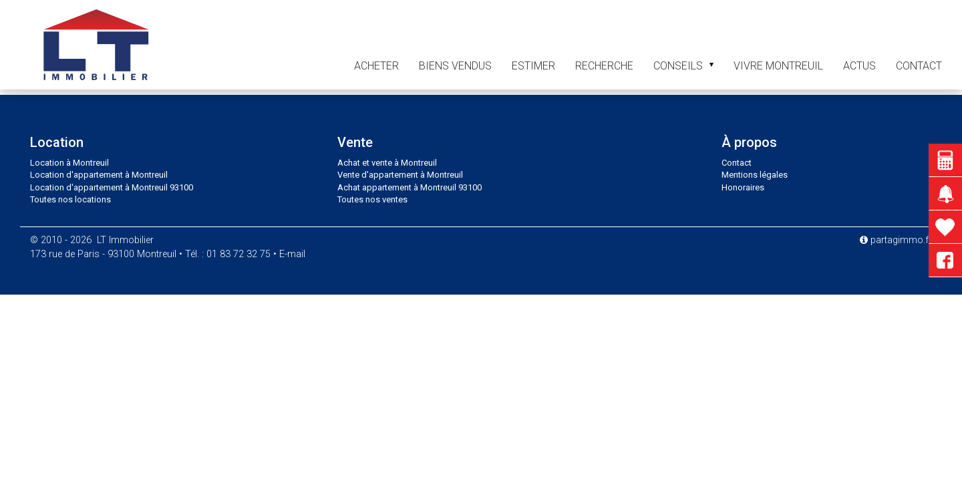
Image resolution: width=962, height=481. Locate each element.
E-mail (292, 254)
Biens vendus (455, 65)
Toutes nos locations (70, 199)
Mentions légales (755, 175)
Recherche (604, 65)
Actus (859, 65)
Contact (737, 163)
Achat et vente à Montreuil (387, 163)
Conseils (683, 65)
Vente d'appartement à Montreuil (400, 175)
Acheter (376, 65)
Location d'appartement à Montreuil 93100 (111, 187)
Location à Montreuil (69, 163)
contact (919, 65)
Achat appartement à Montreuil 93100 (409, 187)
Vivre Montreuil (778, 65)
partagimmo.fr (896, 240)
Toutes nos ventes (372, 199)
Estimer (533, 65)
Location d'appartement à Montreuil (99, 175)
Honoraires (743, 187)
